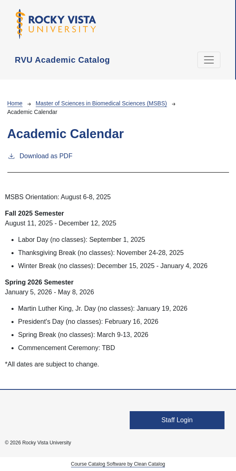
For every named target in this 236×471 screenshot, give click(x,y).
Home (15, 103)
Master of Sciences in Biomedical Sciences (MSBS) (101, 103)
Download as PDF (40, 155)
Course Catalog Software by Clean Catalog (118, 464)
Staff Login (176, 419)
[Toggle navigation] (208, 60)
